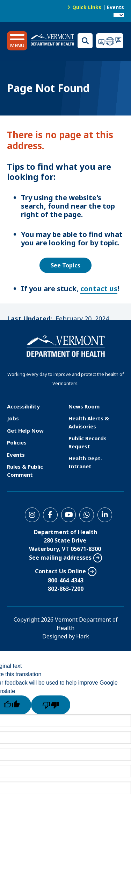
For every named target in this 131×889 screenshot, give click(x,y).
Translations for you (110, 40)
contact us (98, 288)
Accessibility (23, 406)
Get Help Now (25, 430)
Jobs (13, 418)
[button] (17, 40)
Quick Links (86, 7)
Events (115, 7)
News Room (84, 406)
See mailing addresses (60, 557)
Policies (17, 442)
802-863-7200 (65, 589)
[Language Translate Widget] (119, 15)
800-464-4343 (65, 580)
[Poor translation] (50, 704)
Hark (82, 636)
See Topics (65, 265)
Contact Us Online (60, 571)
